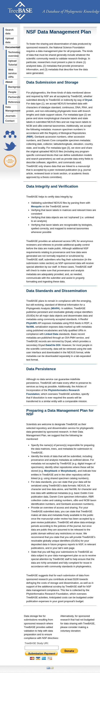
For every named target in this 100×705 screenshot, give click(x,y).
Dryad (88, 99)
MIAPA (55, 308)
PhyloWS (31, 323)
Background (12, 86)
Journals (10, 115)
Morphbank (50, 470)
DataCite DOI (53, 345)
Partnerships (12, 97)
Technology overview (12, 54)
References (12, 102)
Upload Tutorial (12, 62)
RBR (30, 136)
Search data (9, 31)
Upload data (9, 40)
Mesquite (36, 206)
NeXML (30, 326)
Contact (10, 120)
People (12, 92)
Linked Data (51, 334)
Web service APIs (12, 73)
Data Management (11, 109)
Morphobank (68, 470)
